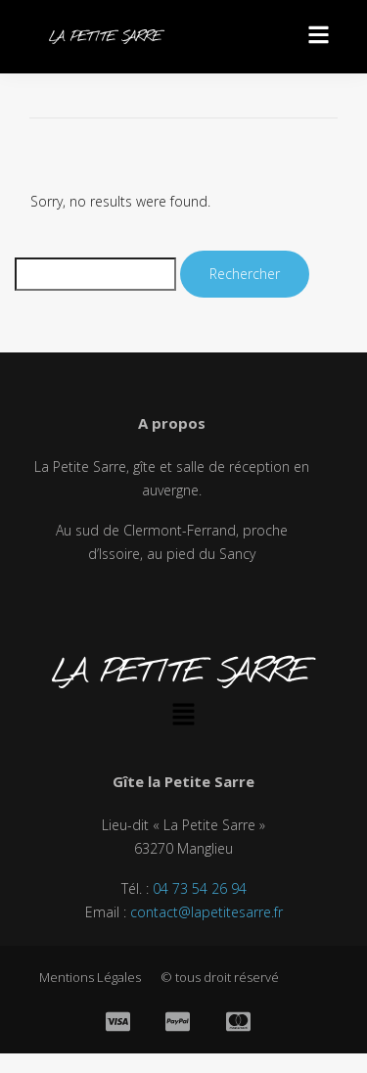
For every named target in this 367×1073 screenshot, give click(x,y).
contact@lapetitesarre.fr (206, 912)
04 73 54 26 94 (200, 888)
